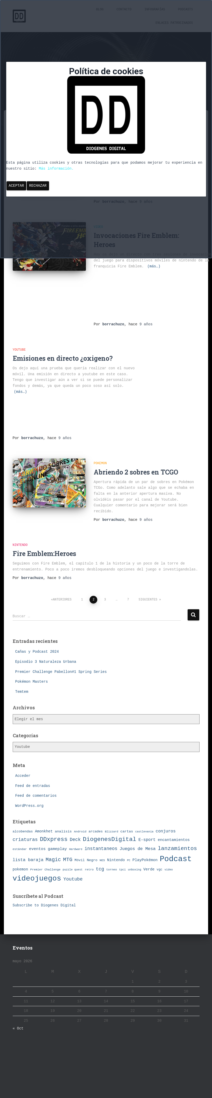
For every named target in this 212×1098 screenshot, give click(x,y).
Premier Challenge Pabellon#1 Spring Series (61, 672)
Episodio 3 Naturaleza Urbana (45, 662)
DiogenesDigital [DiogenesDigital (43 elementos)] (109, 839)
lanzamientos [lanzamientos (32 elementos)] (177, 849)
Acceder (23, 776)
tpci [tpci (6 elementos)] (122, 869)
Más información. (56, 169)
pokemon (100, 463)
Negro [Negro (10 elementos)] (92, 860)
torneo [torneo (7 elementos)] (111, 869)
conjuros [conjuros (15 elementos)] (166, 831)
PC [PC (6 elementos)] (128, 860)
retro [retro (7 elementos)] (89, 869)
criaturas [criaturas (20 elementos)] (25, 839)
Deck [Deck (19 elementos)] (75, 839)
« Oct (18, 1028)
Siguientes (148, 599)
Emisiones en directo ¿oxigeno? (63, 358)
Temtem (21, 692)
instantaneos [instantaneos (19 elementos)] (101, 848)
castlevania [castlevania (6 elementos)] (144, 831)
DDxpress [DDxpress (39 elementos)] (54, 839)
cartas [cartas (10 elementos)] (126, 831)
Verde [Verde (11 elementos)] (149, 869)
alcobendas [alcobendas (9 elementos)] (23, 831)
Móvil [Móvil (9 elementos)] (79, 860)
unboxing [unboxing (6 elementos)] (134, 869)
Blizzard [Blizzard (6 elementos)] (111, 831)
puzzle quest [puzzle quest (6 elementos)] (73, 869)
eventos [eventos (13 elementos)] (37, 849)
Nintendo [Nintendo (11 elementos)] (116, 860)
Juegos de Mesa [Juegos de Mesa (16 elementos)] (138, 848)
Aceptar (16, 186)
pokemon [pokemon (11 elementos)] (20, 869)
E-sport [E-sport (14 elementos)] (146, 840)
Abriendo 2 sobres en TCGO (136, 472)
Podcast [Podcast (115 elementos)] (176, 859)
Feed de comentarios (36, 796)
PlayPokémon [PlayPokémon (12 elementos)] (145, 860)
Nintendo (20, 545)
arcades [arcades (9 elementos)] (95, 831)
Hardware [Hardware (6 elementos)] (75, 849)
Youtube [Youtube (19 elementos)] (73, 879)
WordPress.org (29, 806)
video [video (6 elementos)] (169, 869)
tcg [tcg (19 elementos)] (100, 869)
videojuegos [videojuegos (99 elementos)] (37, 878)
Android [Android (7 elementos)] (80, 831)
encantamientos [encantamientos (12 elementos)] (174, 840)
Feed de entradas (32, 786)
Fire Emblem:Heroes (44, 553)
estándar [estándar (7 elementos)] (20, 849)
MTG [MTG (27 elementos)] (67, 860)
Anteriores (62, 599)
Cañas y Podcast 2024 (37, 652)
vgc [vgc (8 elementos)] (159, 869)
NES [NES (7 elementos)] (102, 860)
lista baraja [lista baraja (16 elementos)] (28, 860)
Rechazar (37, 186)
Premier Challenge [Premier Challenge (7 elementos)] (45, 869)
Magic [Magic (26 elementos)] (53, 860)
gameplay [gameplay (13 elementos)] (57, 849)
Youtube (19, 350)
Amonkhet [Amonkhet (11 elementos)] (44, 831)
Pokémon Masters (31, 682)
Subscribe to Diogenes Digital (44, 905)
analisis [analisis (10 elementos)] (63, 831)
